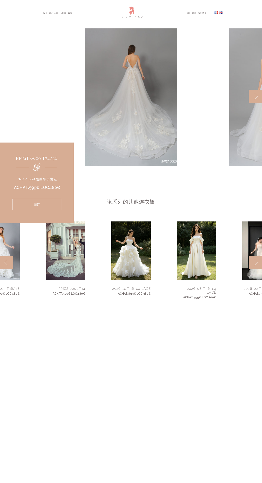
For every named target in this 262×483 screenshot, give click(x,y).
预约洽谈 (202, 13)
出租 (188, 13)
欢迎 (45, 13)
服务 (194, 13)
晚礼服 (63, 13)
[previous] (6, 262)
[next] (255, 96)
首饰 (70, 13)
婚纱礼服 (53, 13)
